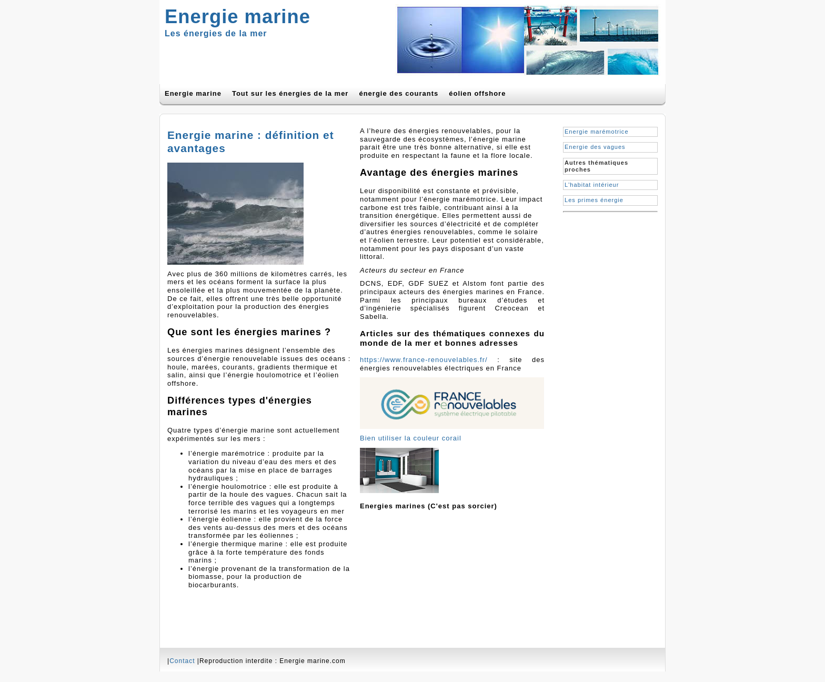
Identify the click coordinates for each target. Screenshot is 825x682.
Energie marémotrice (597, 131)
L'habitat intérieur (592, 185)
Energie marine (193, 93)
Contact (182, 661)
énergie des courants (398, 93)
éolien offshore (477, 93)
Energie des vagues (595, 147)
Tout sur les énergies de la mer (290, 93)
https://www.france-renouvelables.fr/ (424, 360)
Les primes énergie (594, 200)
